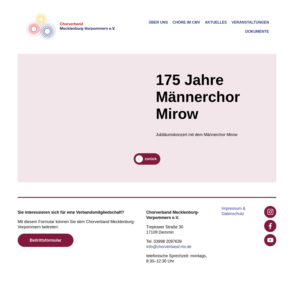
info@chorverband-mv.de (169, 246)
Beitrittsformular (46, 240)
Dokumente (257, 31)
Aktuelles (216, 22)
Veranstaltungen (250, 22)
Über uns (158, 22)
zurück (151, 159)
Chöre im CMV (186, 22)
